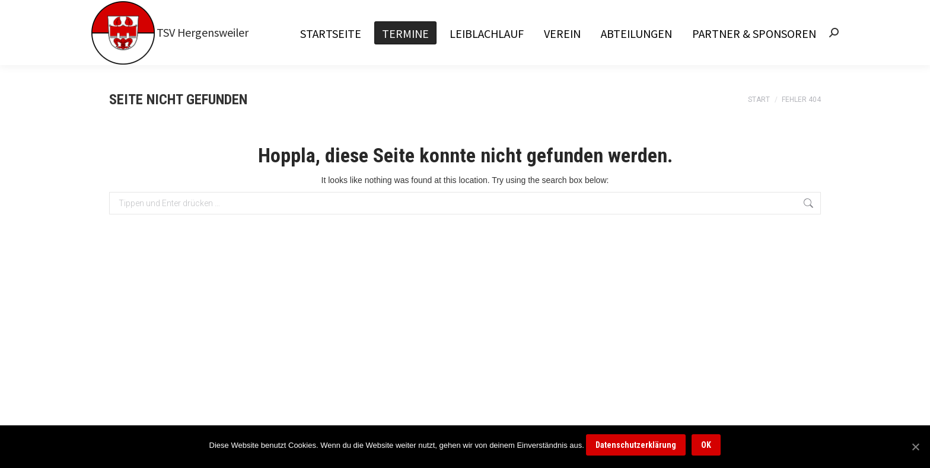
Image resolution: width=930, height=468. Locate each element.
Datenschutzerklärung (635, 445)
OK (706, 445)
